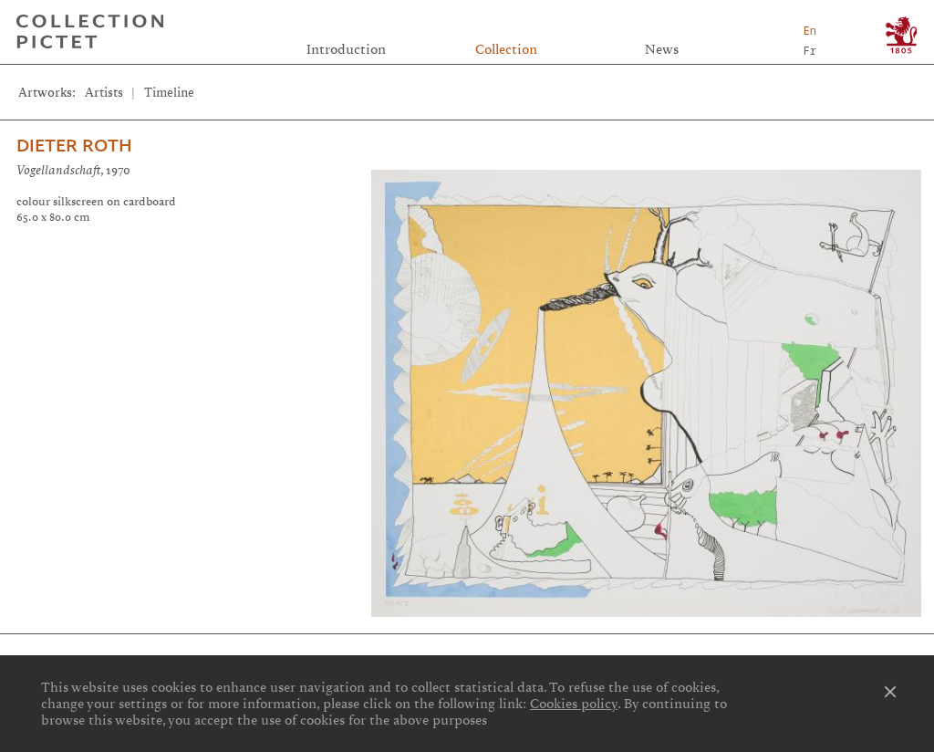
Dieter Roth (74, 146)
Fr (810, 50)
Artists (104, 92)
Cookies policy (573, 704)
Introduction (346, 49)
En (810, 30)
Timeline (169, 92)
